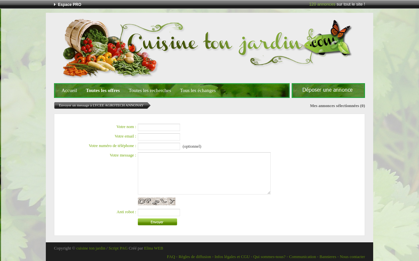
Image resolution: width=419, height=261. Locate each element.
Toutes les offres (103, 90)
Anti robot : (126, 212)
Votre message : (123, 155)
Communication (302, 256)
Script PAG (118, 248)
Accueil (69, 90)
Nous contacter (352, 256)
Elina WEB (153, 248)
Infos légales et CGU (232, 256)
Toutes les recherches (150, 90)
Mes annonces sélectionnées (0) (337, 105)
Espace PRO (69, 4)
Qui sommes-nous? (269, 256)
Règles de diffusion (194, 256)
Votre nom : (126, 126)
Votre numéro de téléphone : (112, 145)
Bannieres (327, 256)
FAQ (171, 256)
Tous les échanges (198, 90)
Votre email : (125, 136)
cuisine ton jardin (90, 248)
